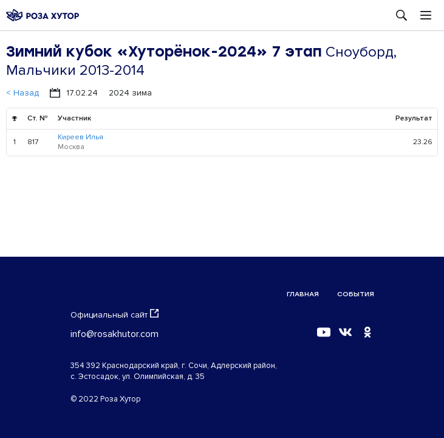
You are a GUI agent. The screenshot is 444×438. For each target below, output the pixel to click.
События (355, 294)
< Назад (22, 93)
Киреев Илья (80, 137)
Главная (303, 294)
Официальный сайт (114, 314)
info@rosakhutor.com (114, 334)
